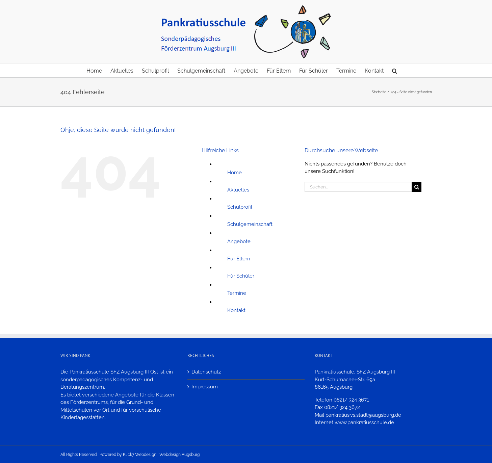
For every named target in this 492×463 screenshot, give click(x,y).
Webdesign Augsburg (179, 454)
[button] (394, 70)
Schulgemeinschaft (250, 224)
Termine (236, 293)
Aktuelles (238, 190)
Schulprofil (239, 207)
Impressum (204, 387)
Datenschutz (206, 372)
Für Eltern (238, 259)
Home (234, 173)
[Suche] (416, 187)
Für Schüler (240, 276)
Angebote (239, 241)
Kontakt (236, 310)
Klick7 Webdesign (139, 454)
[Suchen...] (358, 187)
